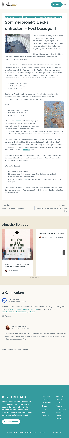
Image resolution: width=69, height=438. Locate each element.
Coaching (56, 4)
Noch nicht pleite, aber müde (17, 206)
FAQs (58, 403)
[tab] (30, 277)
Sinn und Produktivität (53, 17)
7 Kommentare (58, 237)
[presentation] (17, 244)
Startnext (18, 121)
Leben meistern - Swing (13, 17)
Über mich (46, 396)
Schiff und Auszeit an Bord (33, 17)
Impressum (60, 412)
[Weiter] (64, 252)
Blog (43, 412)
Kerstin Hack (17, 326)
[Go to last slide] (5, 252)
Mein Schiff (60, 396)
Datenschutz (43, 432)
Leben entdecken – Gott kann (51, 233)
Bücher (44, 409)
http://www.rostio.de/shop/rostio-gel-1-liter (22, 309)
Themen (45, 406)
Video (24, 179)
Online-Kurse (46, 403)
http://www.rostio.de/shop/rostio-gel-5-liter (18, 312)
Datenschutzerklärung (61, 409)
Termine (59, 399)
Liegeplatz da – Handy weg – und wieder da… (51, 208)
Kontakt (59, 406)
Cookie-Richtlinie (59, 417)
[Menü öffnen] (65, 4)
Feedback (45, 416)
